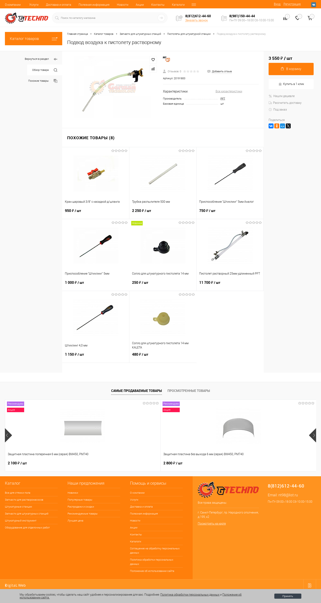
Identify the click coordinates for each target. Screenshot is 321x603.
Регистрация (292, 4)
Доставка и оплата (58, 4)
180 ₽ (202, 463)
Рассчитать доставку (285, 102)
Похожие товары (42, 81)
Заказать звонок (196, 20)
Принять (288, 596)
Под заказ (278, 109)
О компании (13, 4)
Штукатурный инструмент (20, 520)
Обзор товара (44, 70)
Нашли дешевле (282, 96)
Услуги (33, 4)
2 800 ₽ (79, 463)
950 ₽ (96, 213)
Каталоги (178, 4)
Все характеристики (229, 91)
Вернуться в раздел (41, 59)
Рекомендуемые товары (83, 513)
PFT (222, 98)
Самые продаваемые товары (136, 390)
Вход (277, 4)
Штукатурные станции (18, 506)
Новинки (73, 492)
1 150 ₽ (96, 357)
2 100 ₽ (17, 463)
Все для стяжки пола (17, 492)
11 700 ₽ (230, 285)
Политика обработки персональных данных (151, 562)
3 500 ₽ (266, 463)
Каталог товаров (33, 38)
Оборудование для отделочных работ (27, 527)
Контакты (158, 4)
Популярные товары (80, 499)
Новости (122, 4)
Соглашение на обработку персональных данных (155, 550)
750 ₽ (230, 213)
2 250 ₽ (163, 213)
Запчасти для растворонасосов (24, 499)
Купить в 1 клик (291, 84)
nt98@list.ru (288, 495)
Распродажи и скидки (81, 506)
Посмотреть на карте (212, 523)
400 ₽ (140, 463)
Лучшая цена (75, 520)
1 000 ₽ (96, 285)
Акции (140, 4)
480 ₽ (163, 357)
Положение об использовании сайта (152, 570)
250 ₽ (163, 285)
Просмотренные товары (188, 390)
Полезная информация (94, 4)
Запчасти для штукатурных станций (26, 513)
